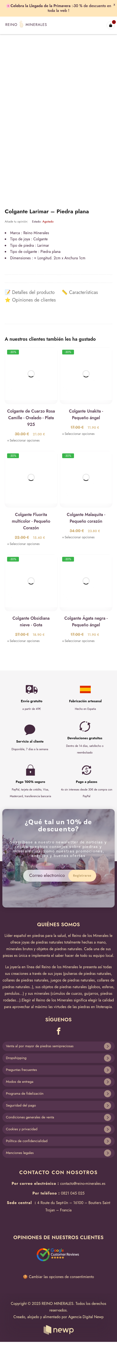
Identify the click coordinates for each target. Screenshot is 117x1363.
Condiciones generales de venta (30, 1117)
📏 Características (80, 292)
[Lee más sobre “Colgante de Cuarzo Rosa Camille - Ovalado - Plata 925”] (23, 440)
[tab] (30, 292)
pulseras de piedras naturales (87, 973)
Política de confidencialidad (27, 1141)
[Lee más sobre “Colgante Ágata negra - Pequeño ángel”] (78, 640)
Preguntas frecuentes (21, 1069)
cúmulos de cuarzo (67, 993)
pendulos (12, 993)
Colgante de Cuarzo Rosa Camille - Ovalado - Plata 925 (31, 418)
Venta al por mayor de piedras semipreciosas (40, 1046)
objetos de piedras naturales (59, 949)
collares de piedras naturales (25, 980)
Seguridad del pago (21, 1105)
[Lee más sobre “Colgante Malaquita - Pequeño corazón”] (78, 537)
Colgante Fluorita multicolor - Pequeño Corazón (31, 521)
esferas (107, 987)
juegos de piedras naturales (73, 980)
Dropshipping (16, 1058)
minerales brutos (19, 949)
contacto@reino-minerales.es (82, 1183)
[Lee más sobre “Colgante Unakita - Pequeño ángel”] (78, 433)
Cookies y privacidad (21, 1129)
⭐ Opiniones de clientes (30, 300)
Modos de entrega (19, 1081)
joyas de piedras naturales (42, 942)
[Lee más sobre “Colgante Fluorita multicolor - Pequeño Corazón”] (23, 543)
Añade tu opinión (16, 221)
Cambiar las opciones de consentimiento (61, 1276)
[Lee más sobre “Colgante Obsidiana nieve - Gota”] (23, 640)
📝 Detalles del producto (30, 292)
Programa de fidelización (24, 1093)
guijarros (91, 993)
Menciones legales (20, 1152)
